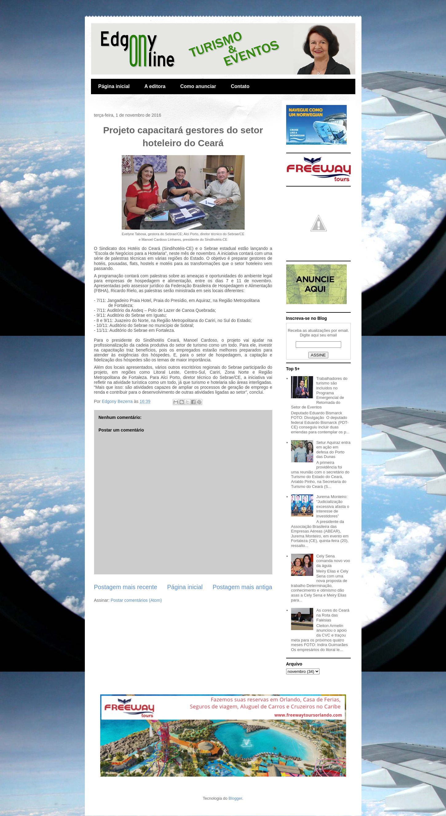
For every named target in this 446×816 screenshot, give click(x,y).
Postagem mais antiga (242, 587)
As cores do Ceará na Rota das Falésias (332, 615)
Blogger (235, 798)
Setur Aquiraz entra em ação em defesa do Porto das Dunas (333, 449)
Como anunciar (198, 86)
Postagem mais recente (125, 587)
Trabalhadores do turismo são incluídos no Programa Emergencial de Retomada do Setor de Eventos (319, 393)
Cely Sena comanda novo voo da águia (333, 561)
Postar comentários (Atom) (136, 600)
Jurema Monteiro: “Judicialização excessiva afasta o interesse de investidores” (332, 506)
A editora (155, 86)
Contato (240, 86)
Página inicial (114, 86)
